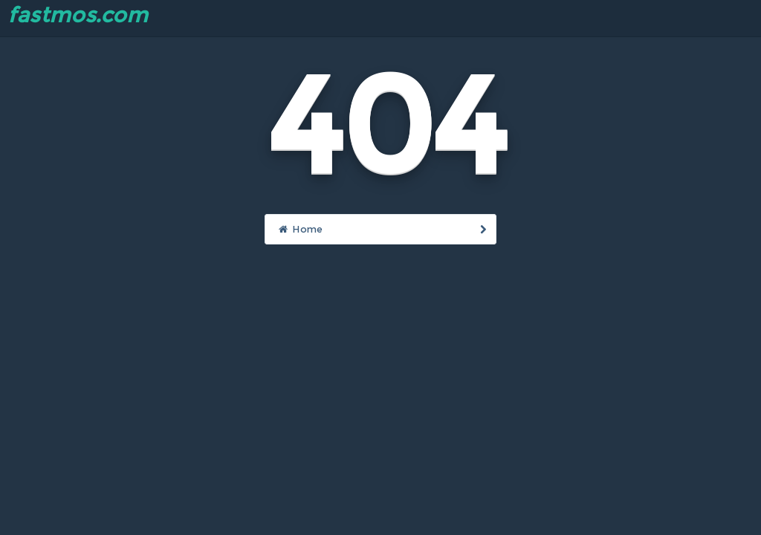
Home (382, 229)
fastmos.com (77, 14)
